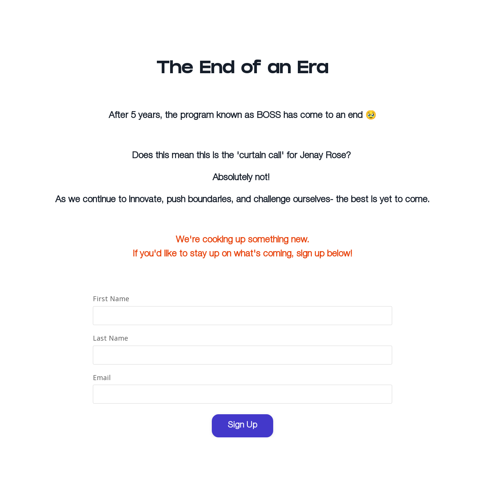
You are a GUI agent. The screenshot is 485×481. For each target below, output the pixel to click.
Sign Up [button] (242, 425)
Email (102, 377)
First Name (111, 298)
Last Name (110, 338)
